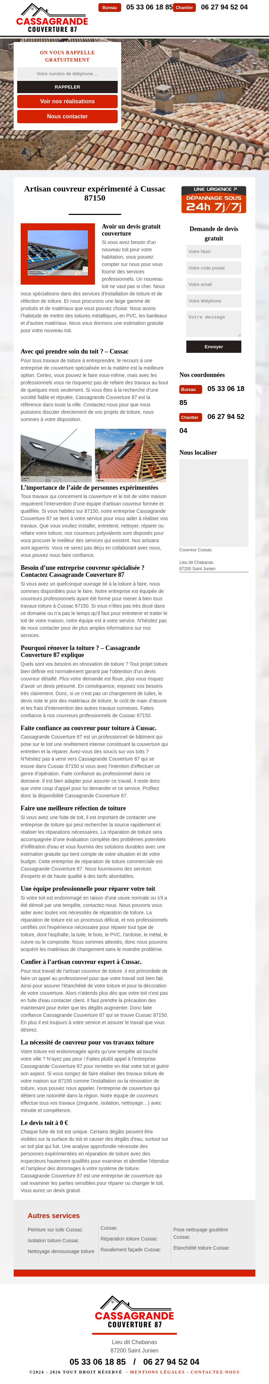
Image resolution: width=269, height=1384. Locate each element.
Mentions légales (157, 1372)
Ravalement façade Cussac (130, 1249)
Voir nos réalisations (67, 101)
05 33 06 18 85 (149, 7)
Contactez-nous (215, 1372)
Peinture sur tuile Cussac (55, 1229)
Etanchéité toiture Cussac (201, 1248)
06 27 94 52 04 (224, 7)
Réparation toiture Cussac (129, 1239)
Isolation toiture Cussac (53, 1240)
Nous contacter (67, 116)
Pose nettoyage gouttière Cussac (200, 1233)
